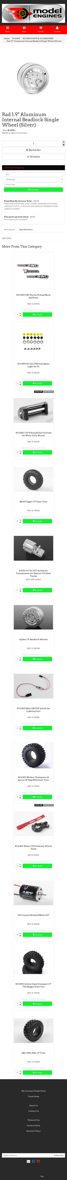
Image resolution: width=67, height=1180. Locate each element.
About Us (33, 1105)
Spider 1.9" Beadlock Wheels (33, 639)
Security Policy (33, 1131)
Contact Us (33, 1111)
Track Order (33, 1096)
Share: (9, 130)
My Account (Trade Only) (34, 1091)
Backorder (33, 150)
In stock (37, 314)
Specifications (26, 229)
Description (9, 229)
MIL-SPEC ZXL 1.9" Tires (33, 1053)
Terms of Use (34, 1120)
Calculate (33, 190)
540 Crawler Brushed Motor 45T (33, 915)
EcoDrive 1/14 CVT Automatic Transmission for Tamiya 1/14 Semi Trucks (33, 573)
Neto (42, 1176)
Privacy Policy (33, 1125)
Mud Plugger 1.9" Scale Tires (33, 501)
